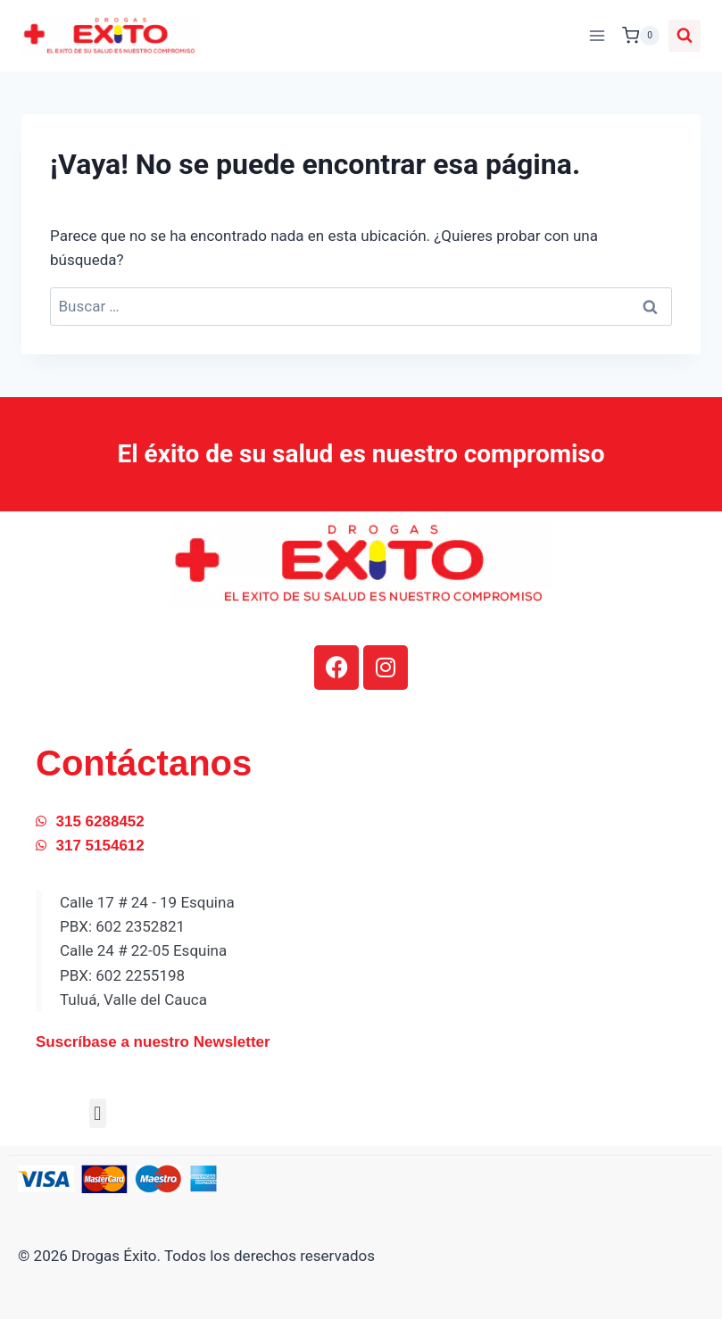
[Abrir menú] (596, 35)
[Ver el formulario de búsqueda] (684, 36)
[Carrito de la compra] (641, 36)
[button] (97, 1113)
